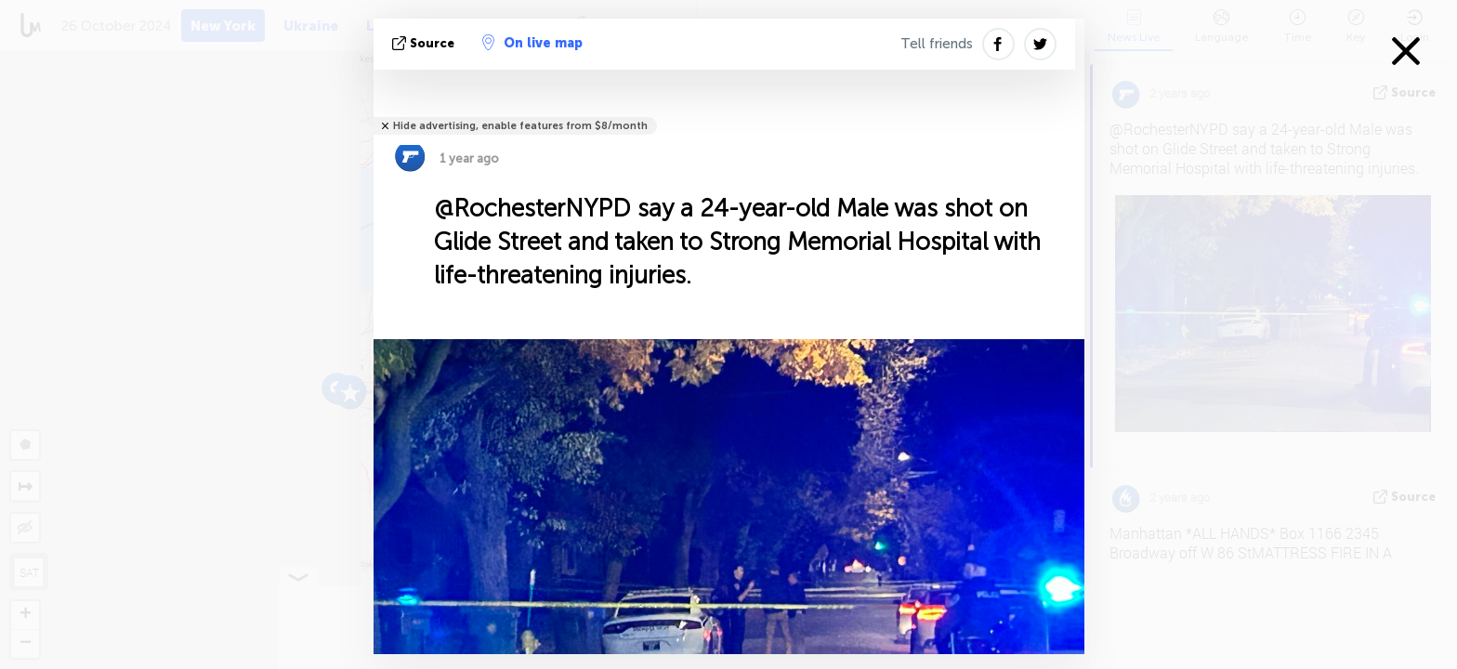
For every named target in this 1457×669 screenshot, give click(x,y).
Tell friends (936, 43)
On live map (532, 42)
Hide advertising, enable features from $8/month (520, 126)
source (425, 43)
